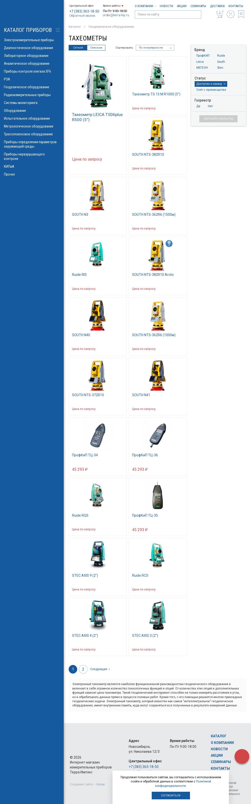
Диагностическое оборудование (32, 48)
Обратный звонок (82, 15)
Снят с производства (211, 89)
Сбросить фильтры (218, 118)
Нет (210, 106)
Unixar (100, 784)
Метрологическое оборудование (32, 126)
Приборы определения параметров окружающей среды (32, 144)
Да (198, 106)
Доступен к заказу (211, 84)
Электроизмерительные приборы (32, 40)
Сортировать (124, 47)
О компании (145, 6)
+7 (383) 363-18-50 (84, 11)
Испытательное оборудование (32, 118)
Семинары (198, 6)
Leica (200, 62)
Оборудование (32, 110)
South (221, 62)
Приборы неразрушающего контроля (32, 156)
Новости (166, 6)
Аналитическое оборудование (32, 63)
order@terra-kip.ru (116, 15)
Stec (220, 67)
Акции (182, 6)
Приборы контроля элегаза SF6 (32, 71)
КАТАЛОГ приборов (28, 30)
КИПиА (32, 166)
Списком (96, 47)
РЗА (32, 79)
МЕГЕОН (202, 67)
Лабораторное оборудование (32, 55)
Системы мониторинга (32, 103)
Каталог (218, 736)
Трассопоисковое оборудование (32, 134)
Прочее (32, 174)
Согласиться (170, 795)
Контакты (235, 6)
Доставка (217, 6)
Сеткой (78, 47)
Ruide (221, 55)
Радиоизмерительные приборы (32, 95)
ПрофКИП (203, 55)
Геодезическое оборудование (32, 87)
